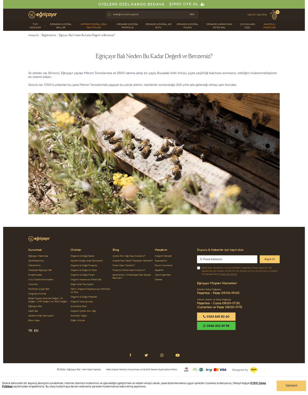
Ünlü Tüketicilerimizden (40, 279)
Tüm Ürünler (37, 26)
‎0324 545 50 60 (216, 317)
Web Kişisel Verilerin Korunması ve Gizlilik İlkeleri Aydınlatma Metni (141, 369)
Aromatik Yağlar (79, 315)
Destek (158, 279)
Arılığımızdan (35, 274)
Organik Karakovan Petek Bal (219, 26)
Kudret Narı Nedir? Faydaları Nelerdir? (133, 260)
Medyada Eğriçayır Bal (40, 270)
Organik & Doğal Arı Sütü (158, 26)
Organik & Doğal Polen (187, 26)
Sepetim (159, 270)
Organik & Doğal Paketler (84, 296)
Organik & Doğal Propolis (127, 26)
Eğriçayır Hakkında (38, 256)
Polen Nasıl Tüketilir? (124, 265)
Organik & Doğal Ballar (61, 26)
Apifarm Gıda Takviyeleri (41, 315)
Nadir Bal (33, 311)
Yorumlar (33, 284)
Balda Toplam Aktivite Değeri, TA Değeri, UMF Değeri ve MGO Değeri (47, 300)
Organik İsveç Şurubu (82, 301)
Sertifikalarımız (36, 260)
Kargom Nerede (163, 256)
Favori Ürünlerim (163, 265)
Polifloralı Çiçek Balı (39, 289)
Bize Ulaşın (34, 320)
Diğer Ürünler (78, 320)
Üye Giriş (262, 14)
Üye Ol (251, 14)
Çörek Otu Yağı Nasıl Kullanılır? (129, 256)
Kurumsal (35, 250)
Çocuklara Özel (247, 26)
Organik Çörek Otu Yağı (83, 311)
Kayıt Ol (270, 259)
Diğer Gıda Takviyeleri (82, 284)
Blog (116, 250)
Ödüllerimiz (34, 265)
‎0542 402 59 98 (216, 326)
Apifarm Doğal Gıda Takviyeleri (93, 26)
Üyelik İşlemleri (163, 274)
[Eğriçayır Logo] (154, 237)
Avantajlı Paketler (269, 26)
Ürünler (76, 250)
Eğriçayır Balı (35, 306)
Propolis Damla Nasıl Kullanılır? (129, 270)
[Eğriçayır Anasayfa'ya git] (42, 14)
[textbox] (149, 14)
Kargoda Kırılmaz (37, 293)
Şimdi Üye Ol (187, 4)
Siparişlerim (161, 260)
